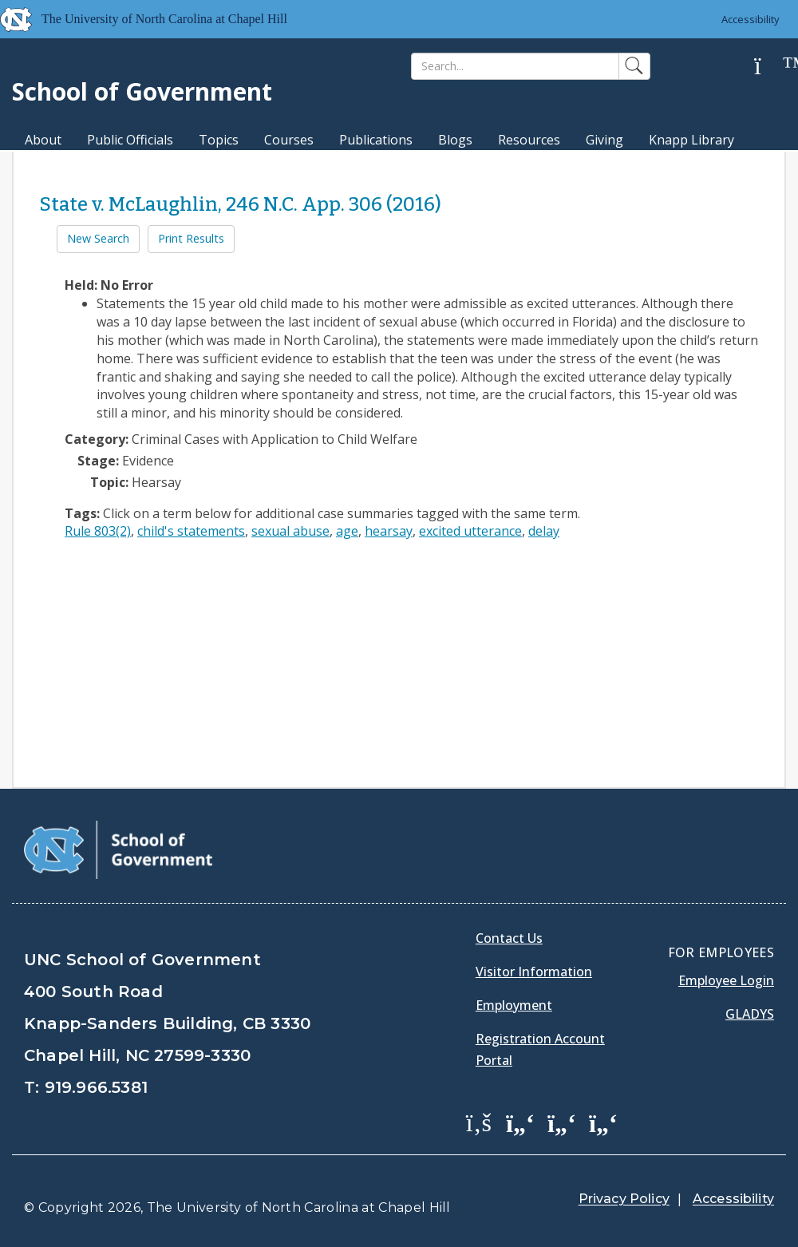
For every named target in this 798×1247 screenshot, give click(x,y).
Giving (604, 139)
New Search (98, 238)
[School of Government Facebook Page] (479, 1121)
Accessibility (750, 19)
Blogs (455, 139)
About (43, 139)
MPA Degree (63, 167)
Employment (514, 1005)
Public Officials (130, 139)
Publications (376, 139)
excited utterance (470, 531)
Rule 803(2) (98, 531)
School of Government (142, 91)
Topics (219, 139)
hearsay (389, 531)
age (347, 531)
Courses (289, 139)
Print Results (191, 238)
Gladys (749, 1014)
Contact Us (509, 938)
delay (543, 531)
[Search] (515, 66)
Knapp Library (691, 139)
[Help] (770, 66)
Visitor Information (534, 971)
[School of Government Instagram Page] (603, 1121)
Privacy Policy (624, 1198)
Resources (529, 139)
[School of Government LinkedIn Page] (562, 1121)
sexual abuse (290, 531)
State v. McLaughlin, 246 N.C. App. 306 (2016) (240, 204)
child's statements (191, 531)
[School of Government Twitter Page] (520, 1121)
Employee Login (726, 980)
